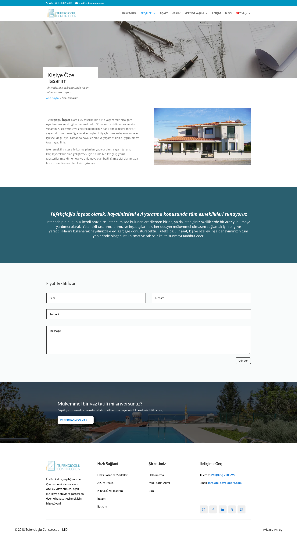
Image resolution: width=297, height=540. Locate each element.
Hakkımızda (156, 475)
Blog (151, 490)
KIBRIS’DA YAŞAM (194, 13)
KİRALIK (176, 13)
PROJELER (146, 13)
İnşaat (101, 498)
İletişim (102, 506)
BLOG (228, 13)
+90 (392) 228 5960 (223, 475)
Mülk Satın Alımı (159, 482)
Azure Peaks (105, 482)
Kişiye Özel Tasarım (110, 490)
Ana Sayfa (52, 98)
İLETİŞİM (216, 13)
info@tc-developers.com (225, 482)
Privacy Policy (272, 530)
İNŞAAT (163, 13)
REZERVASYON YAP (73, 420)
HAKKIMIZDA (129, 13)
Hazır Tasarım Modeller (112, 475)
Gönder (243, 360)
